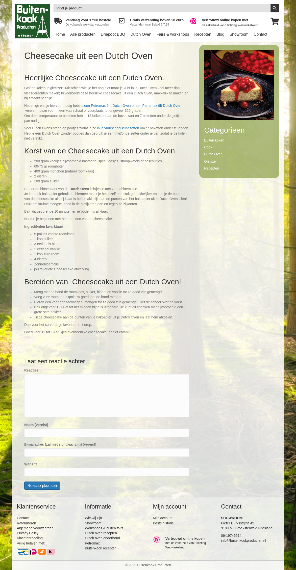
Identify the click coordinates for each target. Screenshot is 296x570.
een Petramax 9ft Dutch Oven (158, 106)
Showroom (238, 34)
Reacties (31, 370)
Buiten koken (214, 140)
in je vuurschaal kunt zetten (118, 128)
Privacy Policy (27, 533)
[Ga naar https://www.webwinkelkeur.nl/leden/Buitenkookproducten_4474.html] (227, 23)
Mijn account (163, 518)
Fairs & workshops (172, 34)
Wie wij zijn (93, 518)
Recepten (202, 34)
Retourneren (26, 523)
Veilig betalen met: (31, 543)
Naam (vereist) (36, 425)
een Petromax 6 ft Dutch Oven (107, 106)
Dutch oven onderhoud (102, 538)
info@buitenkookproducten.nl (243, 540)
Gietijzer (210, 161)
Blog (220, 34)
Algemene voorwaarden (35, 528)
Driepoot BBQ (113, 34)
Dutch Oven (140, 34)
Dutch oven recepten (101, 533)
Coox (208, 147)
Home (59, 34)
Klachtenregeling (30, 538)
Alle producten (83, 34)
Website (30, 464)
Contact (260, 34)
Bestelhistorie (163, 523)
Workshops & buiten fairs (104, 528)
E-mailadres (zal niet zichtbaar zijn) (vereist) (60, 444)
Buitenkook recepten (101, 548)
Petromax (92, 543)
